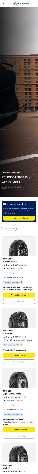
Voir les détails (19, 301)
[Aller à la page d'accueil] (21, 3)
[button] (15, 265)
